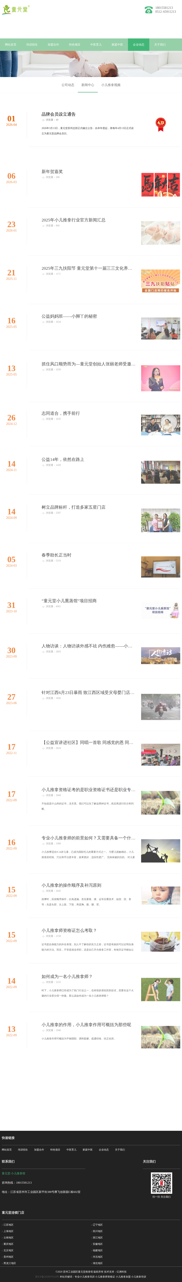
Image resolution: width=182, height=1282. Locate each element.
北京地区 (9, 1250)
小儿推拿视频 (111, 87)
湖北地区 (98, 1263)
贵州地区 (9, 1256)
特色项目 (74, 44)
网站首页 (10, 44)
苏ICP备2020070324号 (47, 1276)
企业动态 (138, 44)
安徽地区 (98, 1244)
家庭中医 (117, 44)
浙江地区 (98, 1237)
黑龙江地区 (10, 1263)
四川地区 (98, 1231)
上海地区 (9, 1231)
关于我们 (160, 44)
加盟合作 (53, 44)
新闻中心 (87, 87)
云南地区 (9, 1237)
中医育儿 (96, 44)
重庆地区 (9, 1244)
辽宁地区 (98, 1224)
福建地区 (98, 1250)
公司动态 (67, 87)
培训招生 (32, 44)
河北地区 (98, 1256)
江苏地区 (9, 1224)
